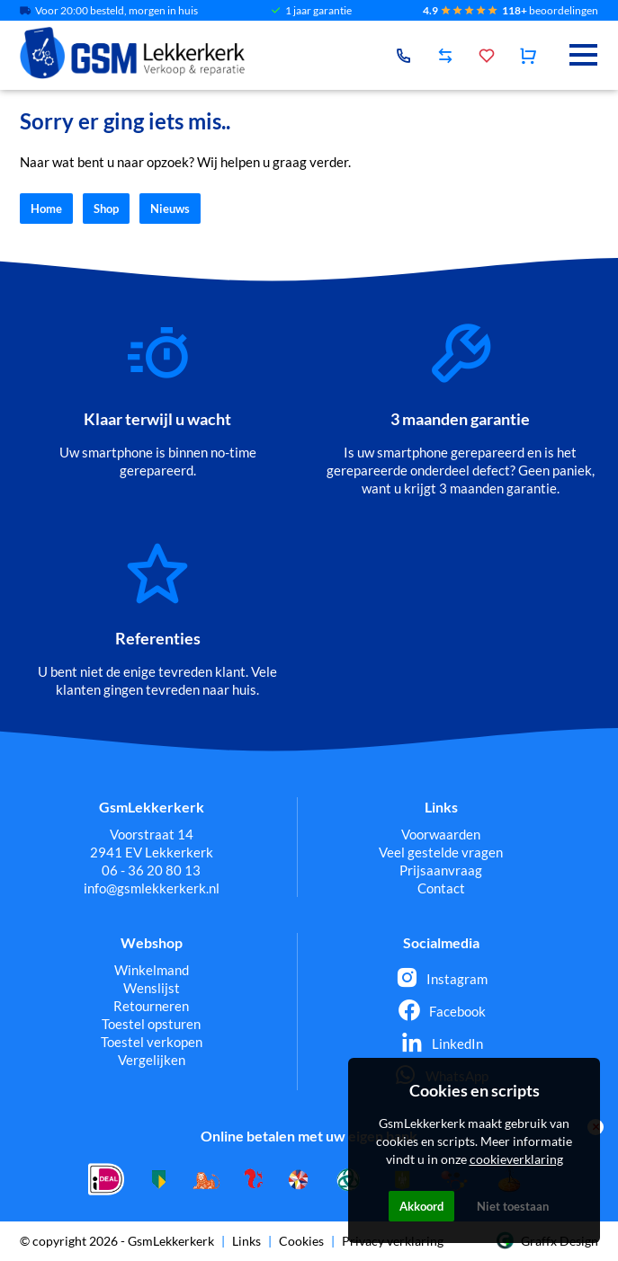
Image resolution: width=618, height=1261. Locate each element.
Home (46, 208)
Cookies (301, 1240)
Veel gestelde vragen (441, 852)
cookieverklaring (516, 1159)
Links (246, 1240)
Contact (441, 888)
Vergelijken (151, 1060)
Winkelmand (151, 970)
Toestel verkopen (151, 1042)
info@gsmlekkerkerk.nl (151, 888)
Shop (106, 208)
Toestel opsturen (151, 1024)
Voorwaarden (440, 834)
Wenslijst (151, 988)
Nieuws (170, 208)
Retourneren (151, 1006)
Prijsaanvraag (440, 870)
